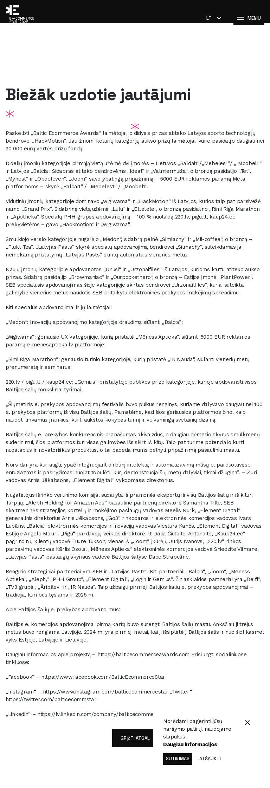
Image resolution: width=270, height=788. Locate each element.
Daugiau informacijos (190, 744)
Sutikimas (177, 759)
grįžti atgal (135, 738)
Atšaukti (210, 759)
